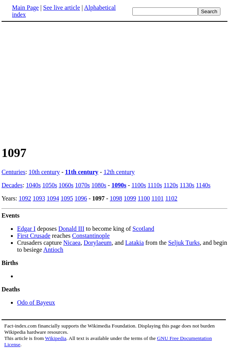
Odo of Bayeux (36, 302)
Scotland (143, 228)
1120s (170, 185)
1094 (53, 198)
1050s (49, 185)
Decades (12, 185)
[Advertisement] (67, 83)
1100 (144, 198)
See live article (61, 7)
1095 (67, 198)
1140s (203, 185)
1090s (118, 185)
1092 (25, 198)
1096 (81, 198)
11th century (82, 172)
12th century (119, 172)
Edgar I (26, 228)
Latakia (134, 242)
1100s (139, 185)
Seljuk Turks (184, 242)
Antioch (53, 249)
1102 (171, 198)
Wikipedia (55, 338)
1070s (82, 185)
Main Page (25, 7)
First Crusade (33, 235)
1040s (33, 185)
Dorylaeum (97, 242)
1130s (187, 185)
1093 (39, 198)
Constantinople (91, 235)
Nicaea (71, 242)
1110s (154, 185)
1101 (157, 198)
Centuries (13, 172)
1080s (99, 185)
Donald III (71, 228)
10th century (44, 172)
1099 (130, 198)
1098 (116, 198)
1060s (66, 185)
